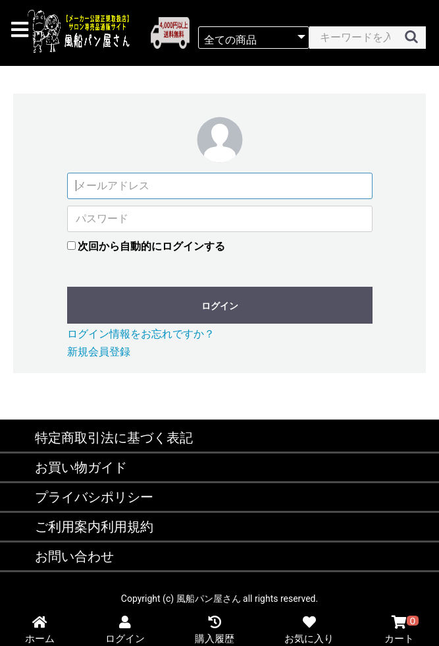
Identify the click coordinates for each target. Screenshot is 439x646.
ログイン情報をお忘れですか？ (141, 334)
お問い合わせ (74, 556)
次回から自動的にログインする (151, 246)
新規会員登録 (98, 351)
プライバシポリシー (94, 497)
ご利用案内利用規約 (94, 527)
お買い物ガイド (81, 467)
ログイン (219, 306)
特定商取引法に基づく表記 (114, 438)
